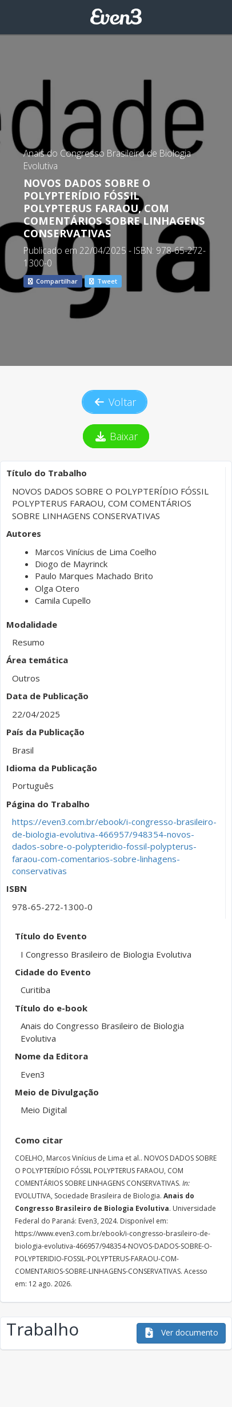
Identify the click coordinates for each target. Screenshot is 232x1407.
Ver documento (181, 1332)
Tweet (103, 281)
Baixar (116, 436)
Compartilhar (53, 281)
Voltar (115, 402)
